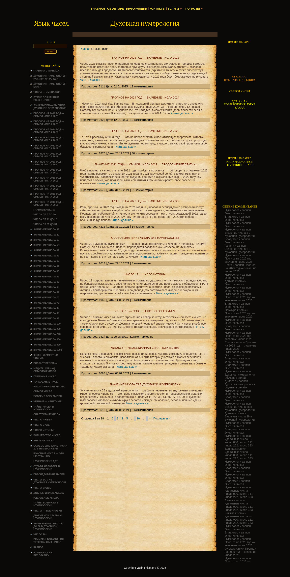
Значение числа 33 (46, 229)
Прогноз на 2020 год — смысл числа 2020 (48, 163)
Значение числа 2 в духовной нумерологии (240, 234)
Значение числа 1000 (47, 350)
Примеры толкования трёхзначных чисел (48, 541)
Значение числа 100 (47, 323)
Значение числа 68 (46, 287)
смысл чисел (42, 391)
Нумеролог (232, 210)
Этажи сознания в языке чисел (46, 99)
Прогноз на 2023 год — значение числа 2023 (145, 131)
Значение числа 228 (47, 334)
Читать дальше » (91, 79)
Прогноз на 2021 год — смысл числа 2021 (48, 155)
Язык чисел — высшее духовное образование (49, 107)
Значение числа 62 (46, 255)
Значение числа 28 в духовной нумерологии (240, 408)
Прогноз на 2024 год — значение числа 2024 (145, 97)
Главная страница (46, 70)
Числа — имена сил (46, 92)
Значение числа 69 (46, 292)
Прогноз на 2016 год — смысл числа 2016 (48, 195)
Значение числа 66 (46, 276)
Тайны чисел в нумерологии (43, 408)
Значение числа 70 (46, 297)
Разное (38, 547)
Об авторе (115, 8)
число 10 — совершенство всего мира (145, 311)
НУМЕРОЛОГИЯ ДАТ (45, 461)
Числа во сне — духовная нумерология (49, 481)
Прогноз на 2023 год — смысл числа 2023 (48, 139)
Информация (136, 8)
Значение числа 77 (46, 302)
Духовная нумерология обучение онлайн (240, 376)
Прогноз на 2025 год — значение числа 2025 (145, 57)
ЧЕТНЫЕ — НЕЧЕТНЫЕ (47, 401)
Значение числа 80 (46, 308)
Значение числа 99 (46, 318)
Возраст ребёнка (45, 363)
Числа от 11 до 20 (45, 219)
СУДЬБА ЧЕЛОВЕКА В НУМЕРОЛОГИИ (46, 468)
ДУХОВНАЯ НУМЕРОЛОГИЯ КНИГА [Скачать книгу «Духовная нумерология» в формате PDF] (239, 78)
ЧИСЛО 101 (40, 534)
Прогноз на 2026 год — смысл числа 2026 (48, 115)
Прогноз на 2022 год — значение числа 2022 (145, 201)
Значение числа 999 (47, 344)
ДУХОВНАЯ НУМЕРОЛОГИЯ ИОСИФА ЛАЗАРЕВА (49, 77)
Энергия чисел (43, 440)
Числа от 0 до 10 (44, 214)
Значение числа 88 (46, 313)
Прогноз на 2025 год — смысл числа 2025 (48, 123)
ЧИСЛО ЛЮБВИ (42, 419)
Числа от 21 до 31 (45, 224)
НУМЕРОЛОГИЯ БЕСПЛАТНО (42, 554)
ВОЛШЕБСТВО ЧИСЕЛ (46, 435)
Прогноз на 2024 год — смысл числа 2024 (48, 131)
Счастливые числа (46, 414)
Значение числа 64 (46, 266)
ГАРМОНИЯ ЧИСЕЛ (44, 376)
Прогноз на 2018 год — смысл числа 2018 (48, 179)
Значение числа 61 (46, 250)
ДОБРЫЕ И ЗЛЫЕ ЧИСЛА (48, 493)
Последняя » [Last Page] (161, 418)
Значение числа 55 (46, 245)
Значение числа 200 (47, 329)
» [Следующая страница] (149, 418)
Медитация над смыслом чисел (44, 370)
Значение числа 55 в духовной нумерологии (144, 384)
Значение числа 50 (46, 240)
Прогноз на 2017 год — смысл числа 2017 (48, 187)
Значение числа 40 (46, 234)
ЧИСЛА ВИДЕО (42, 487)
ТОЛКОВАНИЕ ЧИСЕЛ (46, 381)
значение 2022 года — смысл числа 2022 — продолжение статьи (145, 164)
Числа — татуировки (47, 510)
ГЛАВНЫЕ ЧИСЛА (44, 209)
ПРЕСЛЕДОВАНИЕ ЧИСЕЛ (49, 474)
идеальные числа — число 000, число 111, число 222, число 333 (239, 442)
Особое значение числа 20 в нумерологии (50, 447)
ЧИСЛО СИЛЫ (41, 424)
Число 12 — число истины (145, 274)
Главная (98, 8)
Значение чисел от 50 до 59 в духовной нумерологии (48, 526)
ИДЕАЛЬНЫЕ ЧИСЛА (46, 497)
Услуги (173, 8)
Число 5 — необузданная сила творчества (145, 347)
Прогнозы (192, 8)
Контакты (157, 8)
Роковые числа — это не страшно (48, 455)
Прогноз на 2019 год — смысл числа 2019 (48, 171)
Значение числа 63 (46, 260)
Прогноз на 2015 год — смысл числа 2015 (48, 203)
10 (138, 418)
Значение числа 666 (47, 339)
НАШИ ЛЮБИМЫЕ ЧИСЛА (49, 386)
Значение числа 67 (46, 281)
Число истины (43, 430)
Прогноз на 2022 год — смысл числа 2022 (48, 147)
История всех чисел (47, 396)
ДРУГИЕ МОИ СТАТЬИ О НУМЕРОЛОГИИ (47, 517)
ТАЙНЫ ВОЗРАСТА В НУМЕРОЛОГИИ (45, 504)
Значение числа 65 (46, 271)
